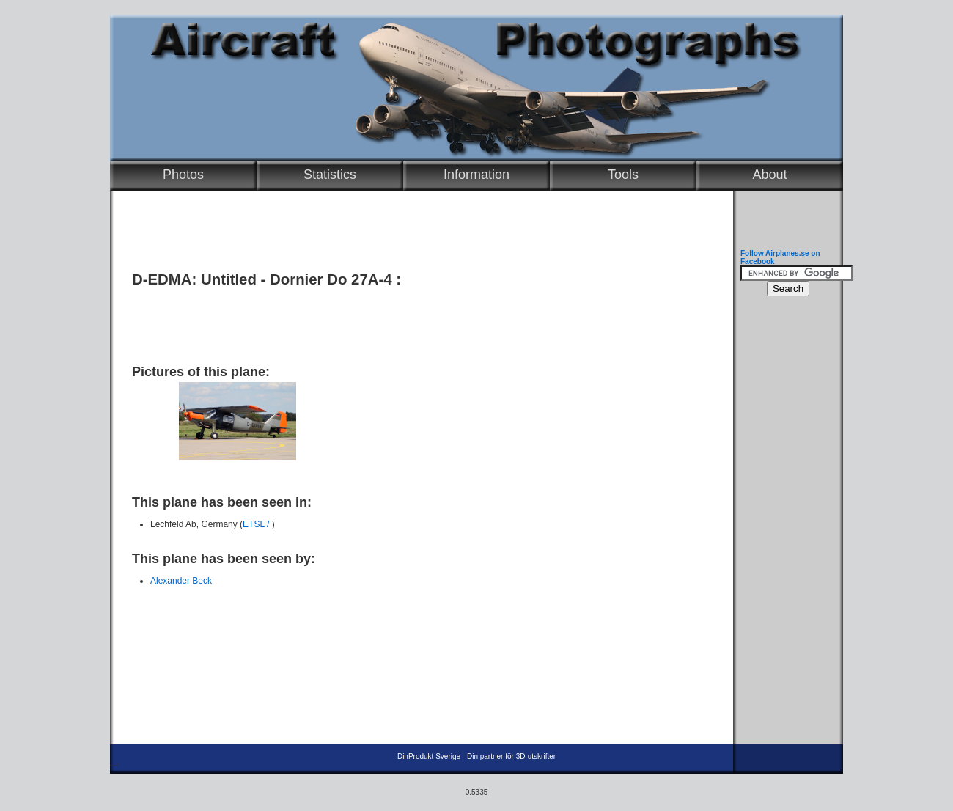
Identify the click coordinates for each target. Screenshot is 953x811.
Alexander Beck (181, 581)
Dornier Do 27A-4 (331, 279)
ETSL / (257, 524)
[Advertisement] (417, 320)
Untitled (229, 279)
